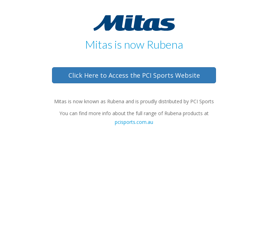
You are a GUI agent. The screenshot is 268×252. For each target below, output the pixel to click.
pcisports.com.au (134, 122)
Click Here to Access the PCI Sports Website (134, 75)
